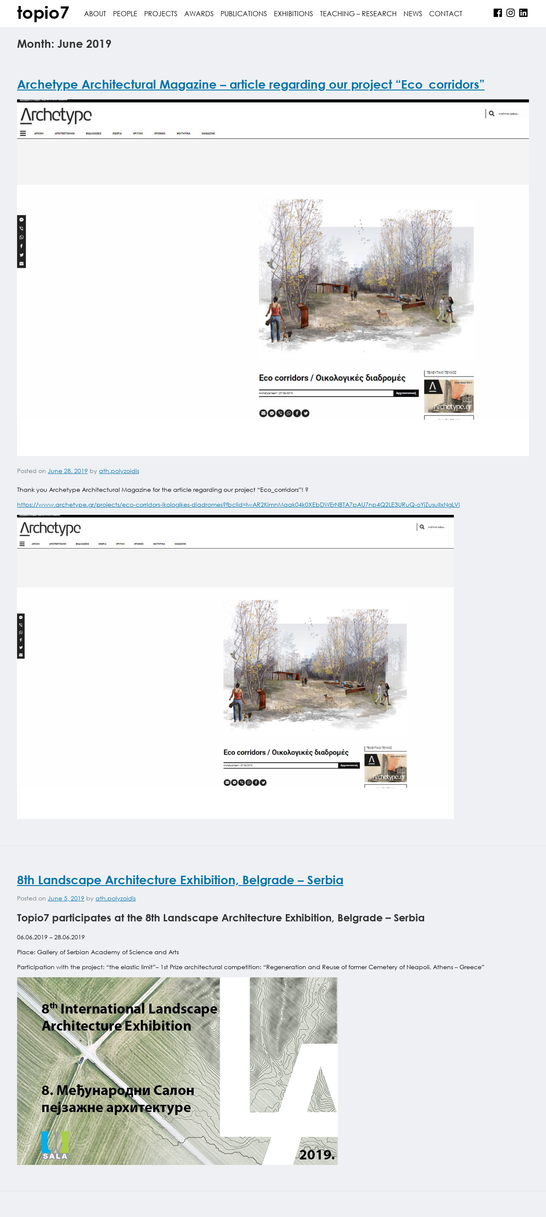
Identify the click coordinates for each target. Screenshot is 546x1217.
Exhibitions (293, 13)
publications (244, 13)
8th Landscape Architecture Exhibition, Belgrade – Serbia (180, 879)
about (95, 13)
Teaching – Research (358, 13)
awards (199, 13)
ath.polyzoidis (119, 471)
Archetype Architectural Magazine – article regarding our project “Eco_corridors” (251, 84)
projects (160, 13)
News (413, 13)
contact (445, 13)
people (125, 13)
